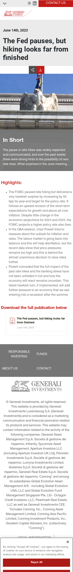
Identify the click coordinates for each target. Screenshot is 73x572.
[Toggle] (67, 13)
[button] (29, 3)
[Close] (67, 548)
